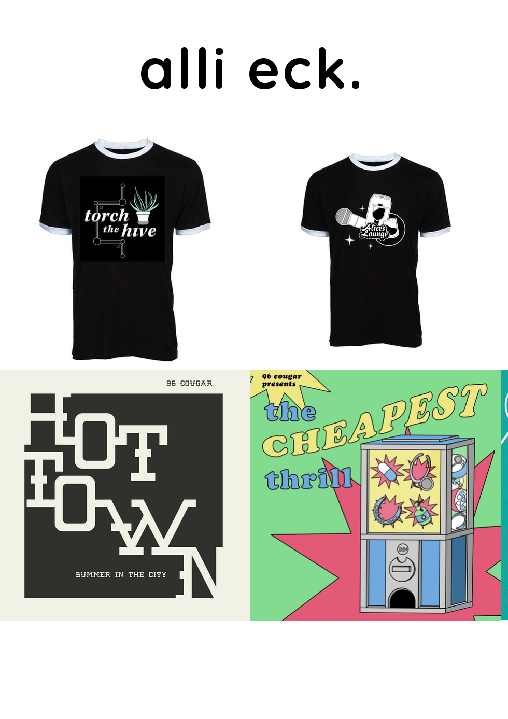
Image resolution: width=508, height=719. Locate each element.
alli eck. (252, 68)
